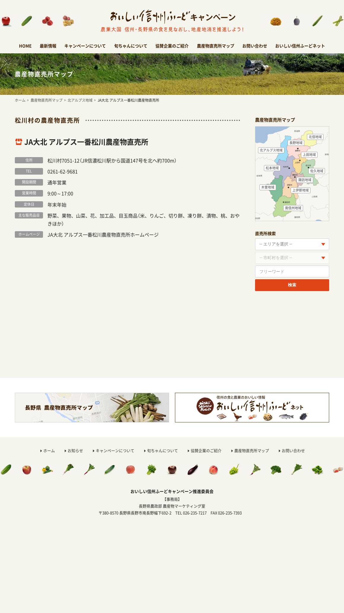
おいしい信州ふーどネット (300, 46)
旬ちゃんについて (130, 46)
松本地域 (272, 167)
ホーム (20, 100)
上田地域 (309, 154)
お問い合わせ (254, 46)
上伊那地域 (300, 190)
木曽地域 (267, 187)
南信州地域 (293, 207)
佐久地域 (316, 170)
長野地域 (295, 142)
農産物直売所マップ (215, 46)
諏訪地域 (304, 179)
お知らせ (75, 450)
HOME (25, 46)
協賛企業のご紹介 (172, 46)
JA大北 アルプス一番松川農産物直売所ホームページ (103, 234)
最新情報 (48, 46)
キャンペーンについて (85, 46)
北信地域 (315, 136)
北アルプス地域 (80, 100)
